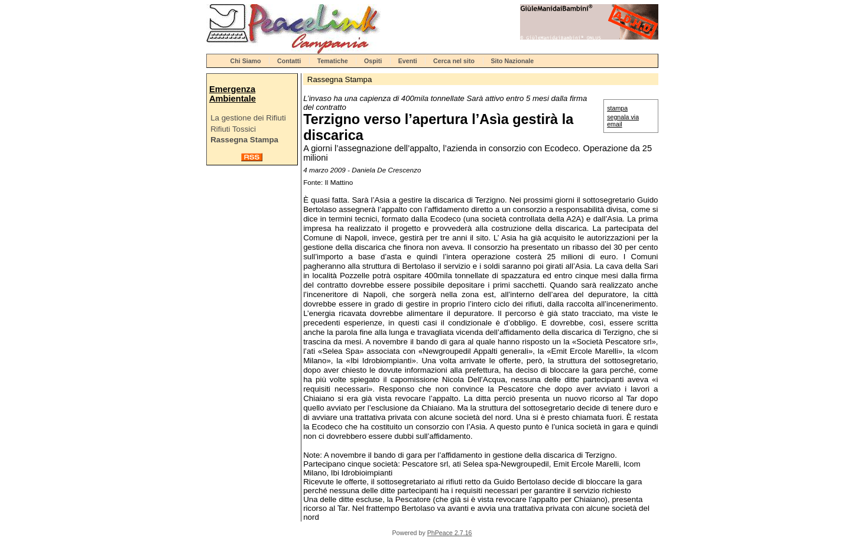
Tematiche (332, 60)
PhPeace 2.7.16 (449, 532)
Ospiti (373, 60)
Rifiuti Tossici (233, 129)
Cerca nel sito (454, 60)
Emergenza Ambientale (232, 93)
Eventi (407, 60)
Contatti (289, 60)
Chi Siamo (245, 60)
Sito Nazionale (512, 60)
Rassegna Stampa (244, 139)
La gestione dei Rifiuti (247, 117)
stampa (617, 108)
